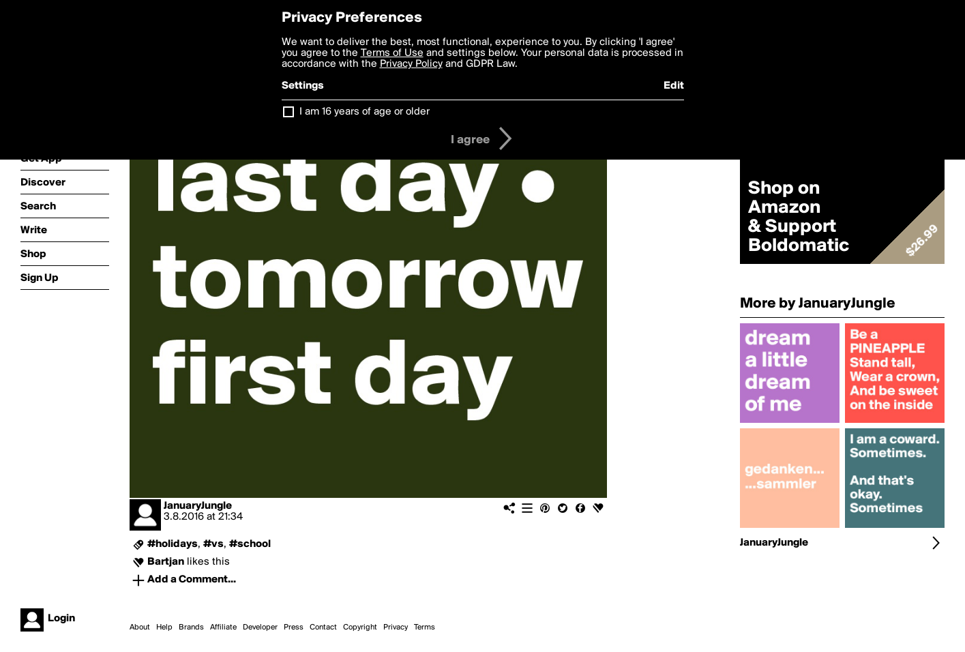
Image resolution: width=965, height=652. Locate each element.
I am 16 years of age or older (364, 111)
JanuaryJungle (198, 506)
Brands (191, 627)
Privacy (395, 627)
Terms (424, 627)
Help (164, 627)
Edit (674, 85)
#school (250, 544)
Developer (260, 627)
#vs (213, 544)
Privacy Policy (411, 64)
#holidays (172, 544)
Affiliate (223, 627)
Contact (323, 627)
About (140, 627)
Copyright (360, 627)
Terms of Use (392, 53)
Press (293, 627)
